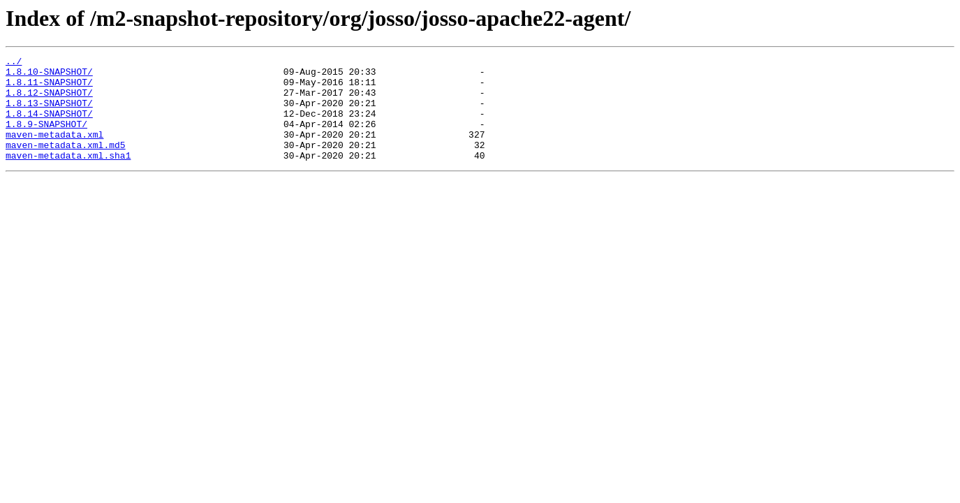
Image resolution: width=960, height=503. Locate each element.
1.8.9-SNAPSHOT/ (46, 138)
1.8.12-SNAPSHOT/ (49, 100)
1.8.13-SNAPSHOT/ (49, 113)
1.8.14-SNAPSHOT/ (49, 125)
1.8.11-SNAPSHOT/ (49, 88)
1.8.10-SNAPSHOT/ (49, 75)
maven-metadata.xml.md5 (66, 163)
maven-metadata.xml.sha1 (68, 176)
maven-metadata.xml (54, 151)
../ (14, 63)
